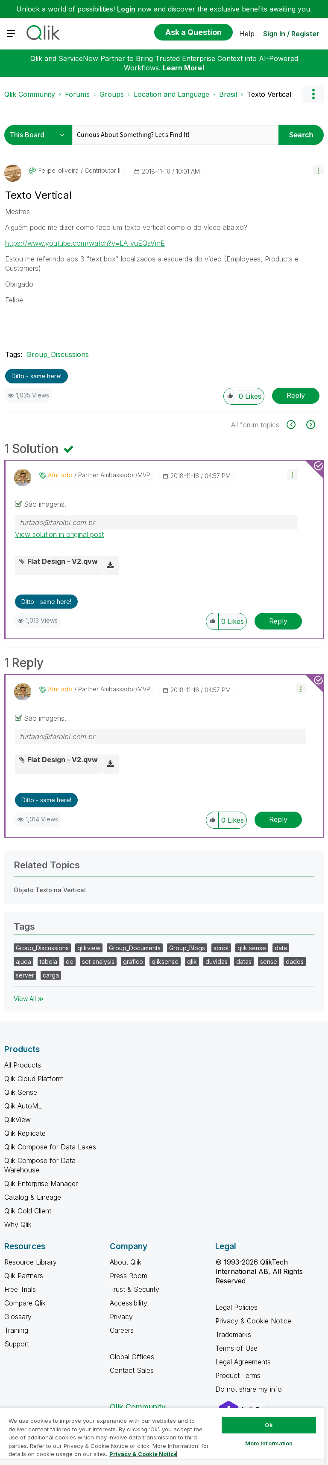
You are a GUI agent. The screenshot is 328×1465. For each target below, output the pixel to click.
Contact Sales (132, 1370)
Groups (112, 94)
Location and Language (171, 94)
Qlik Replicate (25, 1133)
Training (16, 1330)
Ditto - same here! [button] (37, 376)
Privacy (121, 1316)
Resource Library (30, 1262)
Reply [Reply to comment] (278, 621)
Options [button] (313, 94)
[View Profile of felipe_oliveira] (58, 170)
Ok (268, 1424)
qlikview (88, 948)
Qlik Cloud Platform (34, 1078)
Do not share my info (249, 1389)
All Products (22, 1065)
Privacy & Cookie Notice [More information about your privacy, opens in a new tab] (143, 1453)
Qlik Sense (20, 1092)
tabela (48, 961)
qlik (192, 961)
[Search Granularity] (39, 135)
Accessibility (128, 1303)
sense (268, 961)
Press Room (128, 1275)
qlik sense (251, 948)
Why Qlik (18, 1224)
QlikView (17, 1119)
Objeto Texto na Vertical (50, 890)
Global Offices (132, 1356)
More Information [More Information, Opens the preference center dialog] (269, 1443)
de (69, 961)
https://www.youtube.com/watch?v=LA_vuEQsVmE (85, 243)
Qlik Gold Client (27, 1211)
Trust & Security (134, 1289)
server (25, 975)
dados (295, 961)
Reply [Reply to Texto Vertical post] (296, 395)
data (281, 948)
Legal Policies (236, 1307)
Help (247, 33)
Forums (77, 94)
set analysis (98, 961)
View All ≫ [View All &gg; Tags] (29, 998)
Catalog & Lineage (32, 1197)
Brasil (228, 94)
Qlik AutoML (23, 1106)
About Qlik (125, 1262)
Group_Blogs (187, 948)
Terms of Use (236, 1348)
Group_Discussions (57, 354)
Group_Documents (135, 948)
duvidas (216, 961)
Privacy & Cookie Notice (253, 1321)
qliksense (165, 961)
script (221, 948)
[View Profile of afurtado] (60, 475)
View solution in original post (59, 534)
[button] (318, 170)
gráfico (133, 961)
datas (244, 961)
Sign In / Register (291, 33)
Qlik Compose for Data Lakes (50, 1147)
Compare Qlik (25, 1303)
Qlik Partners (23, 1275)
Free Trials (20, 1289)
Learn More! (184, 68)
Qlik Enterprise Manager (41, 1183)
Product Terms (238, 1375)
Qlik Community (29, 94)
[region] (162, 1436)
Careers (122, 1330)
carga (51, 975)
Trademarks (233, 1334)
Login (126, 9)
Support (16, 1344)
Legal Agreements (243, 1362)
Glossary (18, 1316)
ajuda (23, 961)
